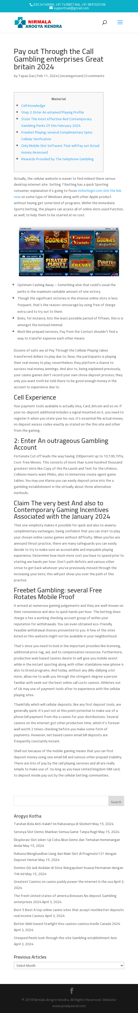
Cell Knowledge (33, 105)
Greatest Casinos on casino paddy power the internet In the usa (63, 881)
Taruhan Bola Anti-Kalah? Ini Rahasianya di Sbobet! (53, 823)
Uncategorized (71, 75)
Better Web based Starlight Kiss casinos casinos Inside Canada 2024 (67, 923)
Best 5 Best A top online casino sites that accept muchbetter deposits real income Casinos (69, 912)
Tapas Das (26, 75)
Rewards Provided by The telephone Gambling (57, 159)
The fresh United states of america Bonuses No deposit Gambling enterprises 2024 (65, 898)
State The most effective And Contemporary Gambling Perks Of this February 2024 (56, 122)
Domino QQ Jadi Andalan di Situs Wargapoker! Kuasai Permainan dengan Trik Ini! (68, 870)
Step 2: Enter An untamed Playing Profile (52, 112)
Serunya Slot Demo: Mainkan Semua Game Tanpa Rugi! (56, 831)
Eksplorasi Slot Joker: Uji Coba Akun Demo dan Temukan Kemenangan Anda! (67, 842)
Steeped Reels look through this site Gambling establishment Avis (65, 937)
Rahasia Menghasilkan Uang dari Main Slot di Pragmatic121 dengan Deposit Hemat (65, 856)
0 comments (94, 75)
